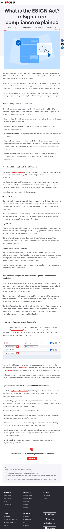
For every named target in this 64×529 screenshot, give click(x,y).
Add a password (17, 330)
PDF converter (9, 370)
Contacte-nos (27, 519)
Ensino (45, 498)
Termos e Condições (9, 522)
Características (8, 498)
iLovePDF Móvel (27, 498)
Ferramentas (7, 504)
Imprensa (26, 525)
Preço (5, 501)
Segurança (7, 516)
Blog (5, 30)
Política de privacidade (10, 519)
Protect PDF (23, 368)
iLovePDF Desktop (28, 495)
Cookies (6, 525)
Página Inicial (7, 495)
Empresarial (46, 495)
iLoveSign (26, 501)
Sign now (32, 458)
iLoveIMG (25, 507)
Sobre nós (26, 516)
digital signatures (17, 172)
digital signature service (19, 391)
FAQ (5, 507)
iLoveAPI (25, 504)
